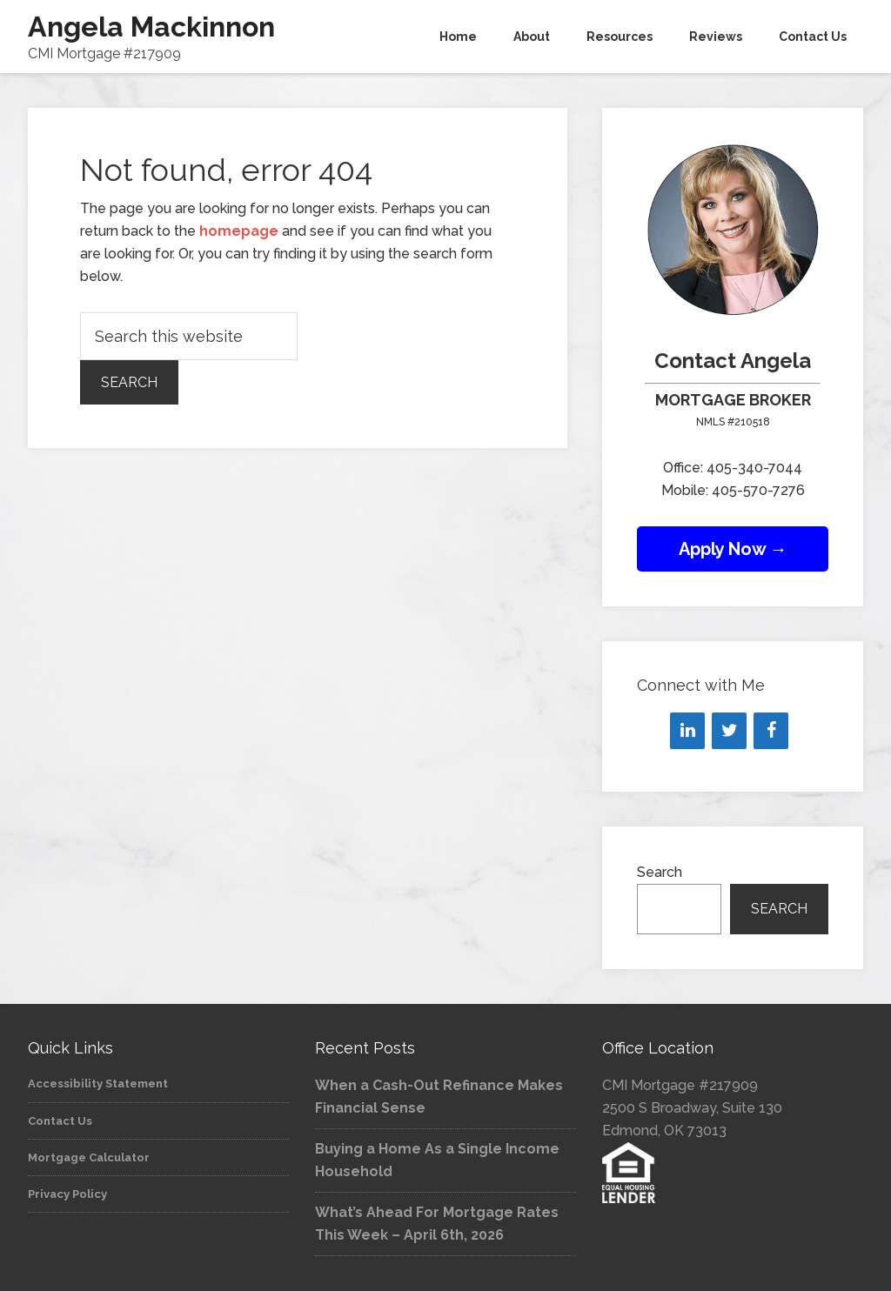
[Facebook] (771, 730)
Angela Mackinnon (151, 26)
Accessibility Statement (98, 1083)
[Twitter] (729, 730)
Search (659, 872)
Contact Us (60, 1120)
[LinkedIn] (687, 730)
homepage (238, 231)
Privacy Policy (67, 1194)
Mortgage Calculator (89, 1157)
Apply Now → (733, 548)
